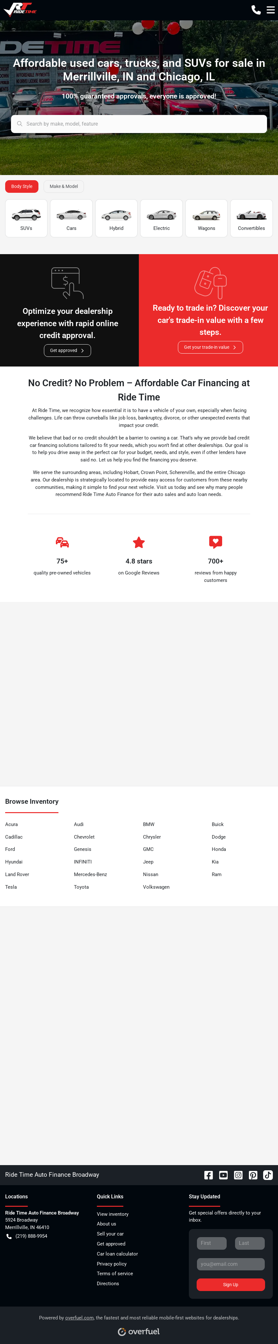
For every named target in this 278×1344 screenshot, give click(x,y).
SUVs (26, 218)
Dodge (219, 837)
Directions (108, 1284)
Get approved (67, 350)
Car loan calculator (117, 1254)
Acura (11, 824)
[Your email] (231, 1264)
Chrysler (152, 837)
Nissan (150, 874)
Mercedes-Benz (90, 874)
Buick (218, 824)
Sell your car (110, 1234)
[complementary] (258, 1324)
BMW (148, 824)
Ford (10, 849)
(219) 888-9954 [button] (26, 1236)
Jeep (148, 862)
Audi (79, 824)
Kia (215, 862)
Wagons (206, 218)
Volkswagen (156, 887)
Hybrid (116, 218)
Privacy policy (112, 1264)
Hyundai (14, 862)
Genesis (82, 849)
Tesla (11, 887)
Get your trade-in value (210, 347)
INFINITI (83, 862)
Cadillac (14, 837)
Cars (71, 218)
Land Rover (17, 874)
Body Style (21, 186)
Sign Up (230, 1284)
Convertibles (251, 218)
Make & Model (64, 186)
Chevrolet (84, 837)
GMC (148, 849)
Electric (161, 218)
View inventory (113, 1214)
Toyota (81, 887)
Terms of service (115, 1274)
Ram (216, 874)
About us (106, 1224)
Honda (219, 849)
